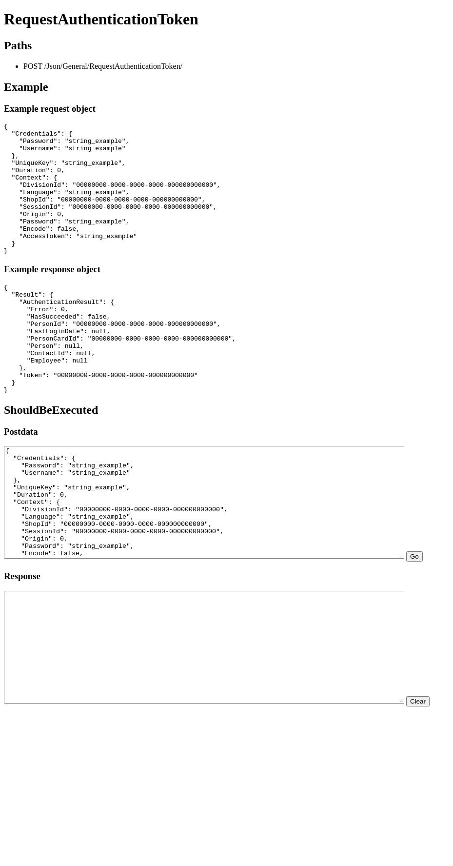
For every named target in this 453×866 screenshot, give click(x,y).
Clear (15, 812)
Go (12, 636)
